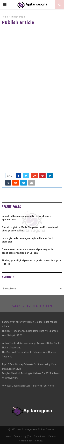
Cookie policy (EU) (22, 436)
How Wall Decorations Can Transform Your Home (28, 385)
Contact (39, 441)
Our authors (39, 436)
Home (8, 436)
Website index (25, 441)
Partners (52, 436)
